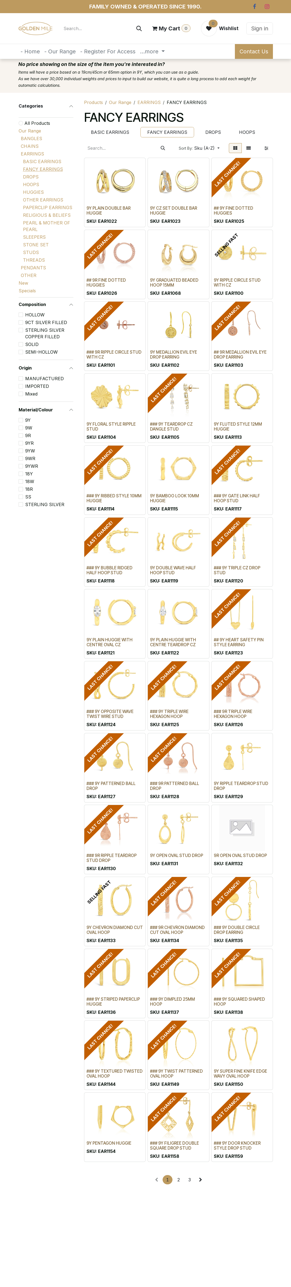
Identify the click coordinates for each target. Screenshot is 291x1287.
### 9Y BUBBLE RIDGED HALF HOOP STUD (109, 570)
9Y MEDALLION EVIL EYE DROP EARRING (173, 355)
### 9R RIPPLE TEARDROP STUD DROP (112, 858)
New (23, 283)
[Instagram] (267, 6)
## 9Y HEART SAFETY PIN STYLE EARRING (238, 642)
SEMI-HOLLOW (41, 352)
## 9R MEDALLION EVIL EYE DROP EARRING (240, 355)
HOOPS (31, 184)
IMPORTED (37, 386)
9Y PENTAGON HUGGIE (109, 1143)
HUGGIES (33, 192)
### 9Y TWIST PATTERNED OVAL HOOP (176, 1074)
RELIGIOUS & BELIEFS (47, 215)
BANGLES (31, 138)
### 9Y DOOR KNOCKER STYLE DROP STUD (237, 1146)
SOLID (32, 344)
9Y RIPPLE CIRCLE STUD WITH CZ (237, 283)
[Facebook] (254, 6)
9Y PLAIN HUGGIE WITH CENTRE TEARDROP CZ (173, 642)
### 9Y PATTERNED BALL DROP (111, 786)
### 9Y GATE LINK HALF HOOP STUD (237, 498)
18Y (29, 474)
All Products (37, 123)
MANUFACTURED (44, 378)
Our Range (30, 131)
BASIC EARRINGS (42, 161)
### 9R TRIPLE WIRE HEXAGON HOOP (233, 714)
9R (28, 435)
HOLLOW (35, 315)
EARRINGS (32, 154)
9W (28, 428)
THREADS (34, 260)
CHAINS (30, 146)
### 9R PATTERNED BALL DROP (174, 786)
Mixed (31, 394)
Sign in (259, 28)
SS (28, 497)
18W (29, 481)
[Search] (139, 28)
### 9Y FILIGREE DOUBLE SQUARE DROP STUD (174, 1146)
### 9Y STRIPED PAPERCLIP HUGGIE (113, 1002)
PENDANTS (33, 267)
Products (93, 102)
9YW (30, 451)
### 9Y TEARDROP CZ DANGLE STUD (171, 427)
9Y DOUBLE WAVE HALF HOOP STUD (173, 570)
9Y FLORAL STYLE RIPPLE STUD (111, 427)
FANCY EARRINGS (43, 169)
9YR (29, 443)
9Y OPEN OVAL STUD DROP (176, 855)
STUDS (31, 252)
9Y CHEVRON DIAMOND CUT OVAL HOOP (115, 930)
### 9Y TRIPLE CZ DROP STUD (237, 570)
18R (29, 489)
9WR (30, 458)
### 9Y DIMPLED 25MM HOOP (172, 1002)
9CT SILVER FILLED (46, 322)
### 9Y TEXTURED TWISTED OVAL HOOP (115, 1074)
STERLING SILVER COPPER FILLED (44, 333)
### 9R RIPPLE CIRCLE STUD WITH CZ (114, 355)
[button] (199, 148)
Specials (27, 290)
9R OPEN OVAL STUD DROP (240, 855)
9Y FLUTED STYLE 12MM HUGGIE (238, 427)
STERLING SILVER (44, 504)
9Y (28, 420)
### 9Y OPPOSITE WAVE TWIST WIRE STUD (110, 714)
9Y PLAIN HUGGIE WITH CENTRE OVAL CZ (109, 642)
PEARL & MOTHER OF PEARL (46, 226)
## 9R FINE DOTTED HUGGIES (106, 283)
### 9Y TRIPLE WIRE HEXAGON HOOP (169, 714)
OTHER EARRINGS (43, 200)
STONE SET (36, 244)
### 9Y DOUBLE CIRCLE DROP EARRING (237, 930)
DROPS (31, 177)
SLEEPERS (34, 237)
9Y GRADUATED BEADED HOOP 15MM (174, 283)
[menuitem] (30, 51)
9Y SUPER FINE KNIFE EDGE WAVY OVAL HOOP (240, 1074)
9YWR (31, 466)
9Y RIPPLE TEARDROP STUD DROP (241, 786)
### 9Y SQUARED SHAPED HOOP (239, 1002)
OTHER (28, 275)
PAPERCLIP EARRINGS (47, 207)
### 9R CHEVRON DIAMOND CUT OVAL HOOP (177, 930)
